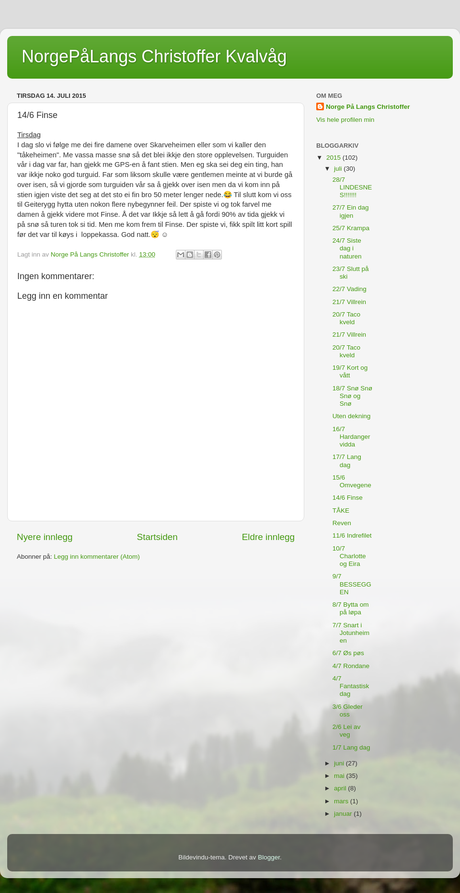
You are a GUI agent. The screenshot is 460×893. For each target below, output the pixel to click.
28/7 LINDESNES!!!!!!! (352, 187)
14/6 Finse (348, 497)
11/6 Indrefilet (352, 535)
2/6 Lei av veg (347, 730)
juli (339, 168)
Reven (342, 523)
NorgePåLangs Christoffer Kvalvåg (154, 56)
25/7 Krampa (351, 228)
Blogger (269, 857)
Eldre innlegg (268, 537)
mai (340, 775)
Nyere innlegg (45, 537)
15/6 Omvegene (352, 481)
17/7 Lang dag (347, 460)
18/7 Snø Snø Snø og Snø (352, 396)
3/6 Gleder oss (348, 710)
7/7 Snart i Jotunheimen (351, 633)
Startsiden (157, 537)
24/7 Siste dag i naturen (347, 248)
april (341, 788)
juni (340, 763)
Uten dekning (352, 416)
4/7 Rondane (351, 666)
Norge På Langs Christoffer (368, 106)
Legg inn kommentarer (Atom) (96, 556)
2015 (334, 157)
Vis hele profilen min (345, 119)
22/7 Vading (350, 289)
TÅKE (341, 510)
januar (344, 813)
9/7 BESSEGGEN (352, 584)
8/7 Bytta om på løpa (351, 608)
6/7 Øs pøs (348, 653)
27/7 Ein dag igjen (351, 211)
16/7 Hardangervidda (351, 436)
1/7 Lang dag (351, 747)
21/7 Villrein (349, 302)
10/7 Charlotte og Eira (349, 556)
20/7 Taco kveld (346, 318)
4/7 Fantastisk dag (351, 686)
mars (342, 801)
